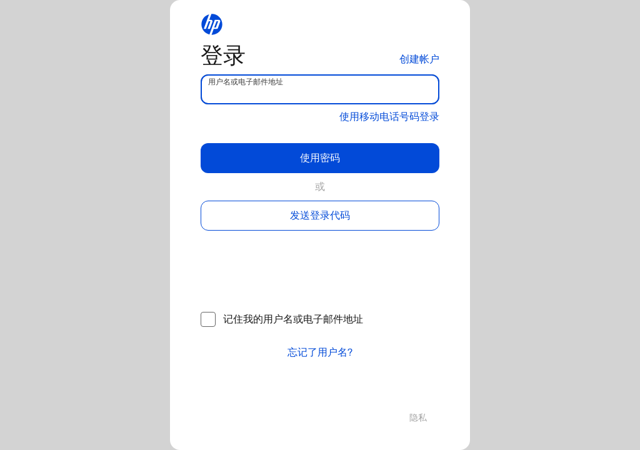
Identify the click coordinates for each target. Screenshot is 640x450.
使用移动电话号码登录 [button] (389, 116)
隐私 (418, 417)
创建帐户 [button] (419, 59)
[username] (320, 89)
